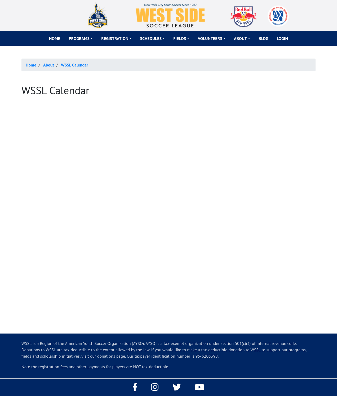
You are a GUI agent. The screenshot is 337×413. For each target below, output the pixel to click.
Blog (263, 38)
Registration (114, 38)
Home (54, 38)
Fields (179, 38)
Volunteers (210, 38)
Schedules (151, 38)
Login (282, 38)
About (240, 38)
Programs (79, 38)
